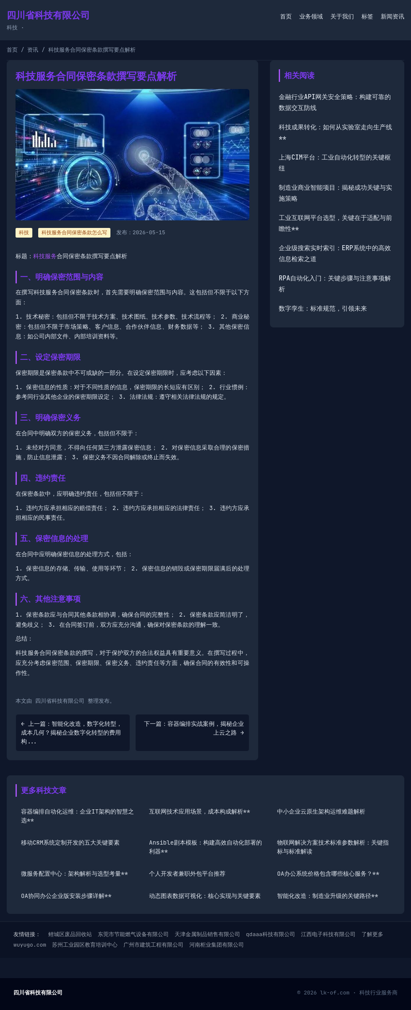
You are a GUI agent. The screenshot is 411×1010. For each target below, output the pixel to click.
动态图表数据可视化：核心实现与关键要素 (205, 896)
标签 (367, 16)
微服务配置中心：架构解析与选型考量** (74, 873)
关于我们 (342, 16)
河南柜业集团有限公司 (216, 944)
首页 (286, 16)
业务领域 (311, 16)
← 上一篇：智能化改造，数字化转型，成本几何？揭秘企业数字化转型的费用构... (71, 732)
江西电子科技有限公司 (328, 934)
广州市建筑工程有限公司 (153, 944)
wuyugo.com (29, 944)
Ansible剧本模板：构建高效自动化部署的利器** (205, 847)
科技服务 (45, 256)
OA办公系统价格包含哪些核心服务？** (328, 873)
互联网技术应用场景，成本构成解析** (199, 811)
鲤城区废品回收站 (70, 934)
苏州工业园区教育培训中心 (85, 944)
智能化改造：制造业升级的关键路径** (327, 896)
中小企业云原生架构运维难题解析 (321, 811)
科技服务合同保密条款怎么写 (74, 232)
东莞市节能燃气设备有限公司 (133, 934)
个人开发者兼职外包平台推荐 (187, 873)
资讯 (32, 49)
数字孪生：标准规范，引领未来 (323, 308)
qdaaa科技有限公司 (270, 934)
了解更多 (372, 934)
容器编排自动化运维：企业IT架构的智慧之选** (77, 816)
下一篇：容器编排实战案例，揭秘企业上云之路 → (194, 728)
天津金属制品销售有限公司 (207, 934)
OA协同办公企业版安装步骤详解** (66, 896)
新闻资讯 (392, 16)
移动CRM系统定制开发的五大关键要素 (70, 842)
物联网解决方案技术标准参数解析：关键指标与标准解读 (333, 847)
